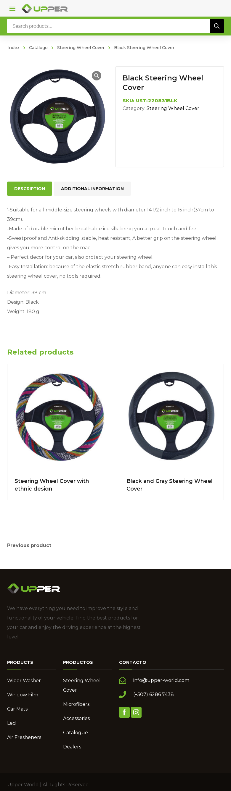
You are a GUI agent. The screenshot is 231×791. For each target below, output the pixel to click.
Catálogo (38, 47)
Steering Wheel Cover (81, 47)
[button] (96, 75)
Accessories (76, 718)
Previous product (29, 545)
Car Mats (17, 708)
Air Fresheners (24, 737)
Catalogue (75, 732)
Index (13, 47)
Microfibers (76, 703)
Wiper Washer (24, 680)
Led (11, 722)
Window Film (22, 694)
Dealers (72, 746)
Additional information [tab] (92, 188)
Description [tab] (29, 188)
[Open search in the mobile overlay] (115, 26)
